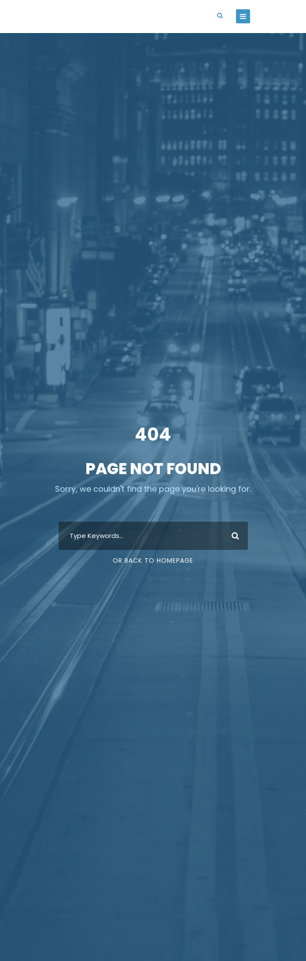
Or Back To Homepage (153, 560)
